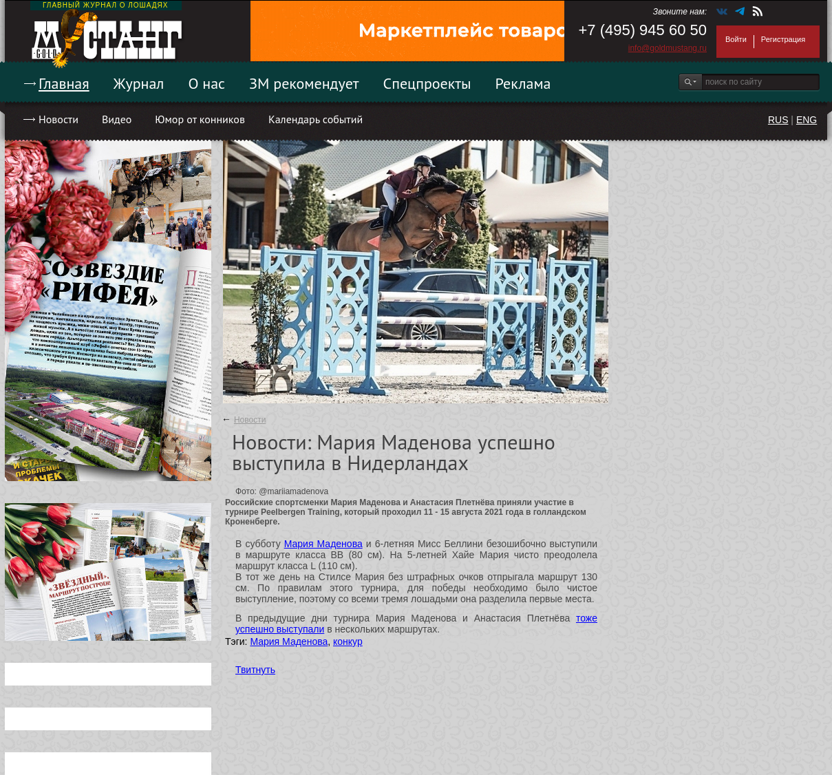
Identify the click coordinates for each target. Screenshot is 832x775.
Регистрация (783, 39)
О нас (206, 83)
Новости (58, 119)
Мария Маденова (323, 543)
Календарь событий (315, 119)
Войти (736, 39)
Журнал (139, 83)
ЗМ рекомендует (304, 83)
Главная (64, 83)
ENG (806, 119)
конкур (348, 641)
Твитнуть (255, 669)
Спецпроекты (427, 83)
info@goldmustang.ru (667, 48)
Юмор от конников (200, 119)
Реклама (523, 83)
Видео (116, 119)
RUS (778, 119)
